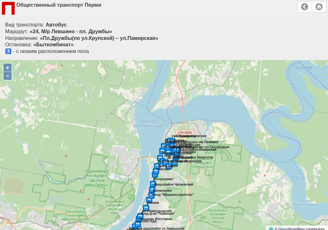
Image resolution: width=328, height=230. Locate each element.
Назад (305, 6)
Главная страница (319, 6)
